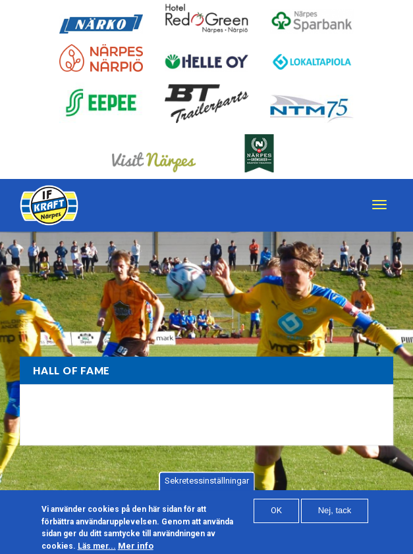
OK (276, 513)
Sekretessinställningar (207, 484)
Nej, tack (335, 513)
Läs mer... (97, 549)
